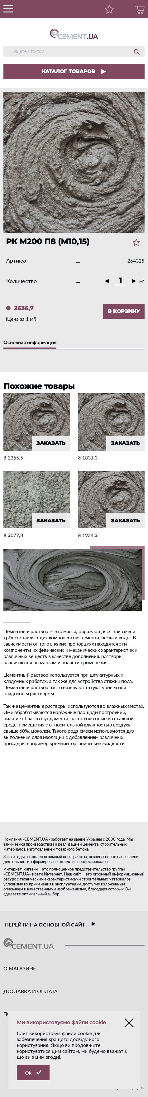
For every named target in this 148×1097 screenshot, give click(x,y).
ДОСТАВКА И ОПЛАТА (30, 991)
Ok (28, 1073)
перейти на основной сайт (50, 924)
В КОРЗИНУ (124, 311)
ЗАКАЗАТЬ (50, 443)
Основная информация (29, 342)
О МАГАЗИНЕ (19, 968)
